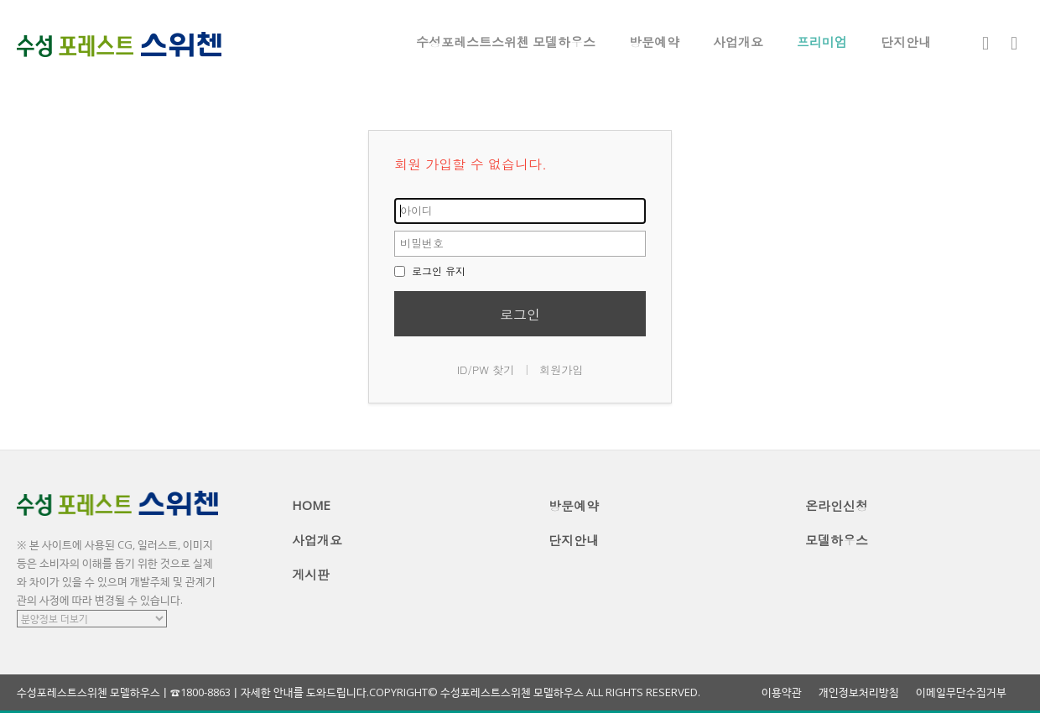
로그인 (520, 314)
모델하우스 (836, 540)
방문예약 (654, 42)
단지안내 (906, 42)
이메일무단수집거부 (961, 692)
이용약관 (782, 692)
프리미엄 (822, 42)
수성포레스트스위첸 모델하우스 (505, 42)
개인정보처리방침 (859, 692)
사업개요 (738, 42)
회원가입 (561, 369)
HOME (311, 505)
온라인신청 (836, 505)
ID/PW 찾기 (486, 369)
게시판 (311, 574)
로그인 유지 (429, 270)
